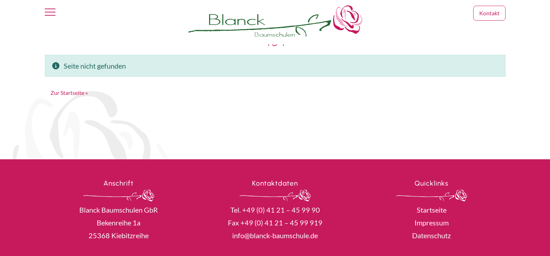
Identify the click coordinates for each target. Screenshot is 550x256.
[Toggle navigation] (50, 12)
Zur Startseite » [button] (69, 92)
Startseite (432, 210)
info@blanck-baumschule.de (275, 235)
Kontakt (489, 13)
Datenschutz (431, 235)
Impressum (432, 222)
